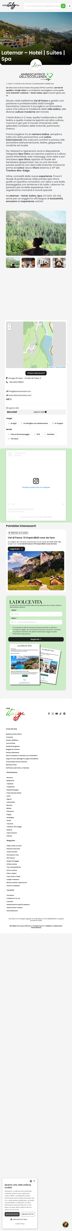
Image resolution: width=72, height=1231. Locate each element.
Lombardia (11, 802)
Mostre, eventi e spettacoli (17, 882)
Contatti (10, 901)
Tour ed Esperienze (14, 867)
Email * (14, 618)
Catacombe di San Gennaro (16, 762)
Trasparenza (36, 928)
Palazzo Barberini (12, 752)
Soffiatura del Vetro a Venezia (17, 768)
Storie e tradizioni (13, 886)
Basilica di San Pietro (14, 734)
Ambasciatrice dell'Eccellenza (18, 905)
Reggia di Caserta (13, 749)
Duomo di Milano (12, 740)
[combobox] (31, 1181)
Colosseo (9, 737)
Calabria (10, 784)
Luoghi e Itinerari (13, 879)
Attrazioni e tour (13, 855)
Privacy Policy (14, 1210)
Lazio (8, 796)
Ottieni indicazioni (36, 373)
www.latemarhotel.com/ (20, 395)
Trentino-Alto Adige (14, 827)
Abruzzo (10, 778)
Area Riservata (12, 911)
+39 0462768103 (16, 382)
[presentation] (9, 233)
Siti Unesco (11, 858)
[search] (63, 6)
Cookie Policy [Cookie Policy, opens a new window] (19, 1224)
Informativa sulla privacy (22, 634)
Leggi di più (16, 549)
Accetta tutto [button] (12, 1214)
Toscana (10, 824)
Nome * (14, 610)
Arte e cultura (12, 870)
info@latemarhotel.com (20, 391)
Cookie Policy (38, 926)
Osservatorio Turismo (14, 908)
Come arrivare (12, 852)
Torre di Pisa (10, 743)
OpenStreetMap (60, 367)
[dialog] (19, 1203)
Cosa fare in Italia (13, 876)
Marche (9, 805)
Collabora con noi (13, 898)
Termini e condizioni (53, 926)
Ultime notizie (12, 864)
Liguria (9, 799)
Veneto (9, 836)
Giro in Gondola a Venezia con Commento (21, 756)
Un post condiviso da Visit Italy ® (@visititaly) (36, 517)
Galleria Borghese (13, 746)
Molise (9, 808)
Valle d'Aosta (12, 833)
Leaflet (50, 367)
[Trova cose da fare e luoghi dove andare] (45, 6)
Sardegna (10, 817)
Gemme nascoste (13, 849)
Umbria (9, 830)
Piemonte (10, 811)
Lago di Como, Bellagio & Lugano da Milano (22, 759)
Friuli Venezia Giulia (14, 793)
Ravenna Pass (11, 765)
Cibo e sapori (11, 873)
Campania (11, 787)
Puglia (9, 814)
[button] (36, 344)
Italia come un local (14, 846)
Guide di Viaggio (13, 861)
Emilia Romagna (13, 790)
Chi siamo (10, 895)
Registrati (36, 639)
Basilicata (10, 781)
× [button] (34, 1181)
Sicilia (9, 821)
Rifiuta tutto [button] (28, 1214)
